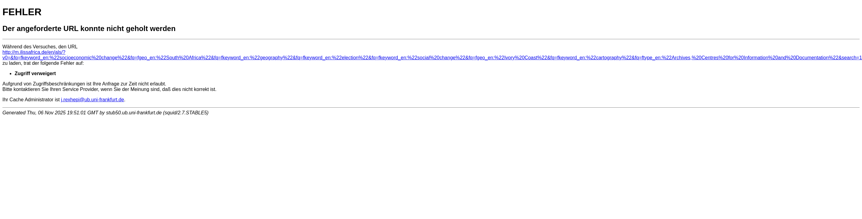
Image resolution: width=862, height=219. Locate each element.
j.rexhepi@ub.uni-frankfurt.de (92, 99)
